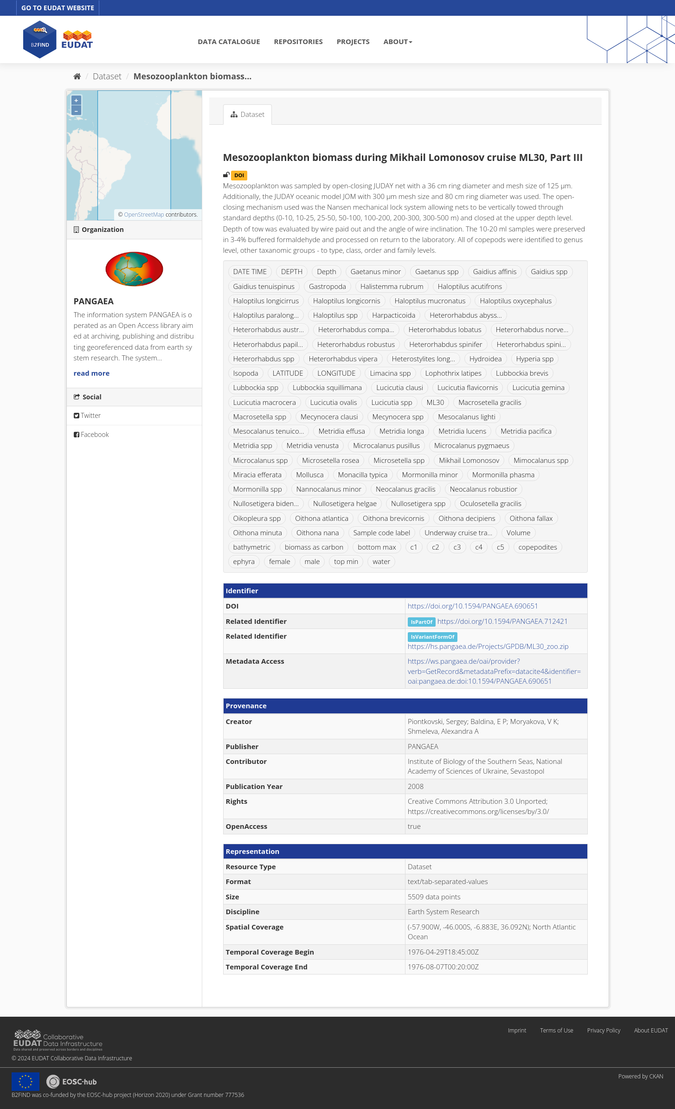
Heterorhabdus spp (264, 358)
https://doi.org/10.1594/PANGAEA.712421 (502, 621)
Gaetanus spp (436, 271)
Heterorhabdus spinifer (445, 344)
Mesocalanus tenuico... (268, 431)
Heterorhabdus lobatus (445, 329)
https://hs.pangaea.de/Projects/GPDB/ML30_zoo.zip (488, 646)
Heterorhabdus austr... (268, 329)
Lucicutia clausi (399, 387)
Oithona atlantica (321, 518)
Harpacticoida (393, 315)
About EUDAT (651, 1030)
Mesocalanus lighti (466, 416)
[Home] (77, 76)
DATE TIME (250, 271)
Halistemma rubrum (392, 286)
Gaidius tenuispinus (264, 286)
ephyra (244, 561)
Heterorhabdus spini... (531, 344)
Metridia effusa (341, 431)
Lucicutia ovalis (333, 402)
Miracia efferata (257, 474)
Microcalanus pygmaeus (471, 445)
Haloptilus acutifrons (470, 286)
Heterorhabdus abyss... (466, 315)
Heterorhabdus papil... (268, 344)
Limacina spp (390, 373)
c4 (478, 546)
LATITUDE (288, 373)
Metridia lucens (462, 431)
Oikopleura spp (257, 518)
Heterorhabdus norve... (532, 329)
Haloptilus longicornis (346, 300)
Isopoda (245, 373)
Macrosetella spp (260, 416)
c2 (435, 546)
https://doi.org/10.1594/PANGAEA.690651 (473, 605)
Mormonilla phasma (503, 474)
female (279, 561)
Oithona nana (317, 532)
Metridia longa (401, 431)
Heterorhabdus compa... (356, 329)
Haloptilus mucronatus (430, 300)
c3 (457, 546)
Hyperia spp (535, 358)
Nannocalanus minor (328, 489)
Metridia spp (252, 445)
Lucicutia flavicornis (467, 387)
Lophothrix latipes (453, 373)
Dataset (107, 76)
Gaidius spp (549, 271)
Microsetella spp (398, 460)
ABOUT (398, 41)
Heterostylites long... (423, 358)
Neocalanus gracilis (406, 489)
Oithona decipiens (466, 518)
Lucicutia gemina (538, 387)
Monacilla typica (363, 474)
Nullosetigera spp (418, 503)
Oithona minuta (258, 532)
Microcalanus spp (260, 460)
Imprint (517, 1030)
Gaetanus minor (376, 271)
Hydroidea (485, 358)
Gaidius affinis (495, 271)
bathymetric (252, 546)
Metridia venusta (313, 445)
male (312, 561)
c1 (414, 546)
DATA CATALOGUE (229, 41)
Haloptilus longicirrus (266, 300)
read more (92, 373)
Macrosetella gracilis (489, 402)
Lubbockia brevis (522, 373)
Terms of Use (556, 1030)
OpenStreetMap (144, 214)
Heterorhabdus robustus (356, 344)
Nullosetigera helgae (345, 503)
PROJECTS (353, 41)
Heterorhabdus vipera (343, 358)
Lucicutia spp (391, 402)
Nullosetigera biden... (266, 503)
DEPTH (291, 271)
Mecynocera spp (398, 416)
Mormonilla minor (430, 474)
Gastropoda (327, 286)
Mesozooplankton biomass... (193, 76)
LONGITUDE (336, 373)
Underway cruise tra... (458, 532)
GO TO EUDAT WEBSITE (57, 7)
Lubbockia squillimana (327, 387)
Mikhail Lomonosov (469, 460)
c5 (500, 546)
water (381, 561)
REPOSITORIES (298, 41)
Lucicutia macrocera (264, 402)
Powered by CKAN (640, 1076)
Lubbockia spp (256, 387)
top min (346, 561)
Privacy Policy (603, 1030)
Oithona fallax (531, 518)
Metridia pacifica (526, 431)
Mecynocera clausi (329, 416)
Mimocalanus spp (541, 460)
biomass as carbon (314, 546)
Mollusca (309, 474)
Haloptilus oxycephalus (516, 300)
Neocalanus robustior (483, 489)
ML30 (435, 402)
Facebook (91, 434)
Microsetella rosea (330, 460)
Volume (518, 532)
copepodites (538, 546)
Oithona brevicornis (393, 518)
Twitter (87, 415)
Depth (326, 271)
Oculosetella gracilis (490, 503)
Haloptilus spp (335, 315)
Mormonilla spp (257, 489)
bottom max (377, 546)
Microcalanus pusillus (386, 445)
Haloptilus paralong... (266, 315)
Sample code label (382, 532)
